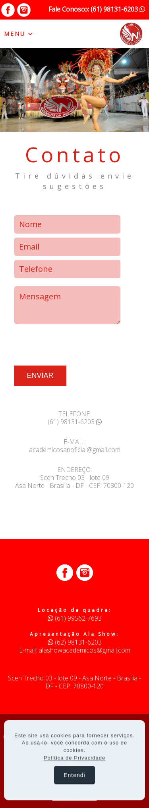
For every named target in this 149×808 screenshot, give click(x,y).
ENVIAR (40, 375)
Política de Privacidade (74, 759)
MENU (19, 33)
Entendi (74, 776)
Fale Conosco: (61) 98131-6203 (96, 9)
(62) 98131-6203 (75, 642)
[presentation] (74, 343)
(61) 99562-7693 (75, 618)
